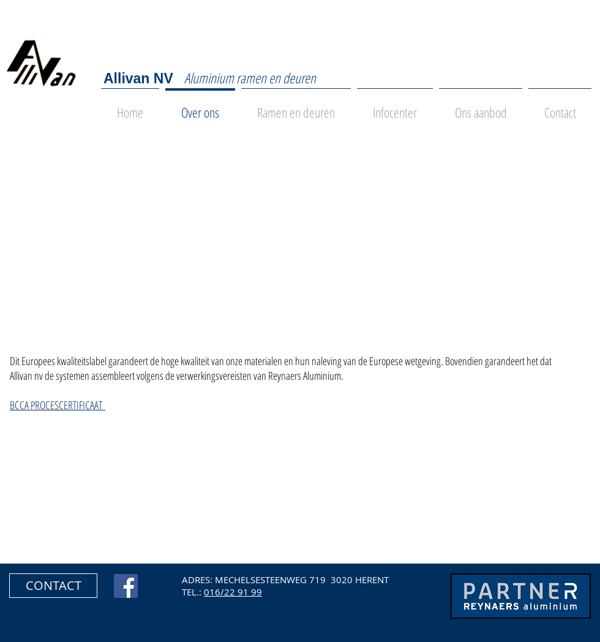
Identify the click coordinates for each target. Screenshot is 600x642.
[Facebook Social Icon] (126, 586)
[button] (53, 585)
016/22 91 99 (233, 592)
